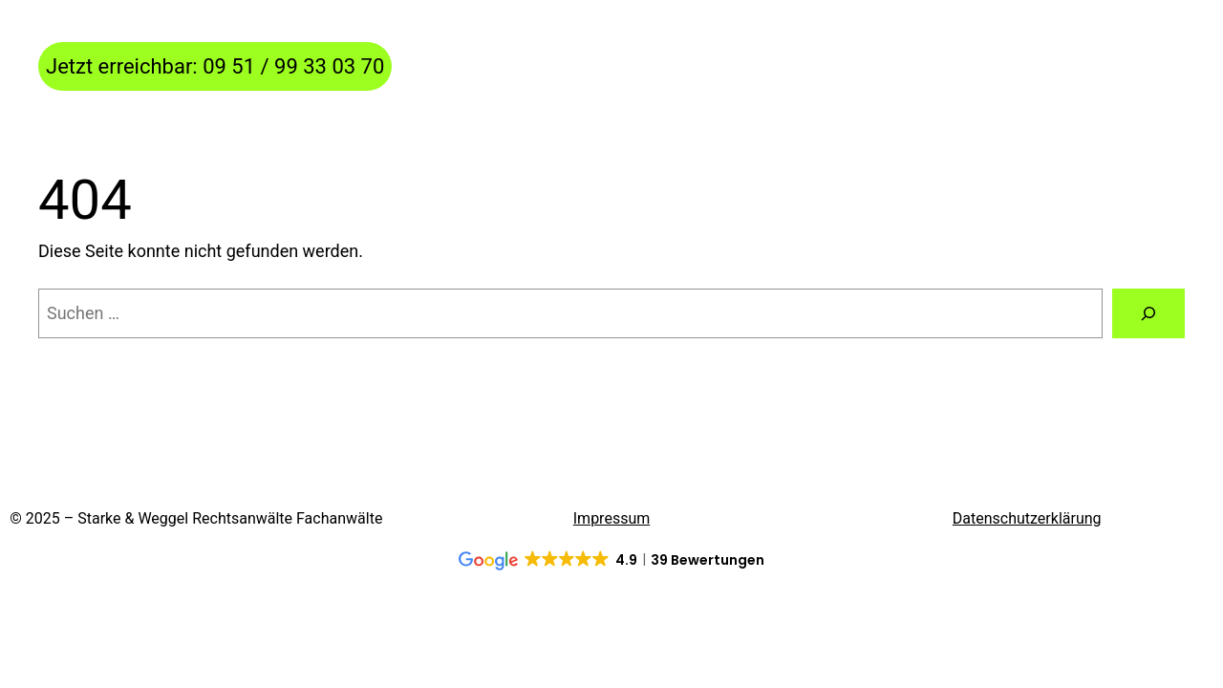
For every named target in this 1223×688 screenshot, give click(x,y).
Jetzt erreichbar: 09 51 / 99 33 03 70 (215, 66)
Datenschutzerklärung (1027, 518)
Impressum (612, 518)
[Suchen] (1148, 313)
